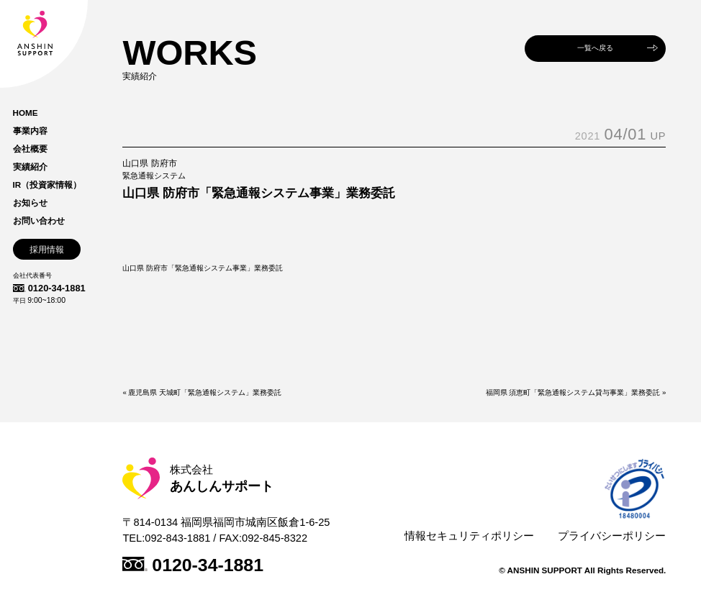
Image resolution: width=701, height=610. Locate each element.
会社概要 (30, 149)
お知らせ (30, 203)
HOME (25, 113)
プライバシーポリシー (612, 536)
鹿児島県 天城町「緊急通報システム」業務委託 (204, 392)
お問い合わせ (39, 221)
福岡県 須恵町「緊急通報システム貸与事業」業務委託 (573, 392)
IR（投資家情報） (47, 185)
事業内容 (30, 131)
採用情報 (47, 249)
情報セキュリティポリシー (469, 536)
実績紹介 (30, 167)
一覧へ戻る (595, 48)
